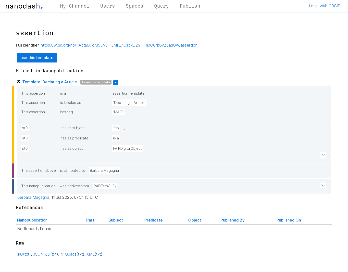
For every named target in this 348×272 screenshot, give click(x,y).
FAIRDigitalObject (127, 148)
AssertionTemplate (96, 82)
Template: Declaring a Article (49, 81)
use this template (37, 57)
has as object (72, 148)
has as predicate (74, 138)
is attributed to (72, 170)
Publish (190, 5)
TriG (19, 254)
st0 (25, 128)
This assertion (33, 93)
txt (27, 254)
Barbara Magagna (104, 170)
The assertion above (38, 170)
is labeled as (70, 102)
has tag (66, 112)
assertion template (128, 93)
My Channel (74, 5)
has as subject (73, 128)
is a (63, 93)
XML (91, 254)
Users (107, 5)
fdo (116, 128)
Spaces (134, 5)
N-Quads (68, 254)
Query (161, 5)
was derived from (74, 186)
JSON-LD (41, 254)
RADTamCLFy (105, 186)
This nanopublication (38, 186)
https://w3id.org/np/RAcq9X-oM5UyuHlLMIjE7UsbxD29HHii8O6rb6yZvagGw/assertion (119, 45)
